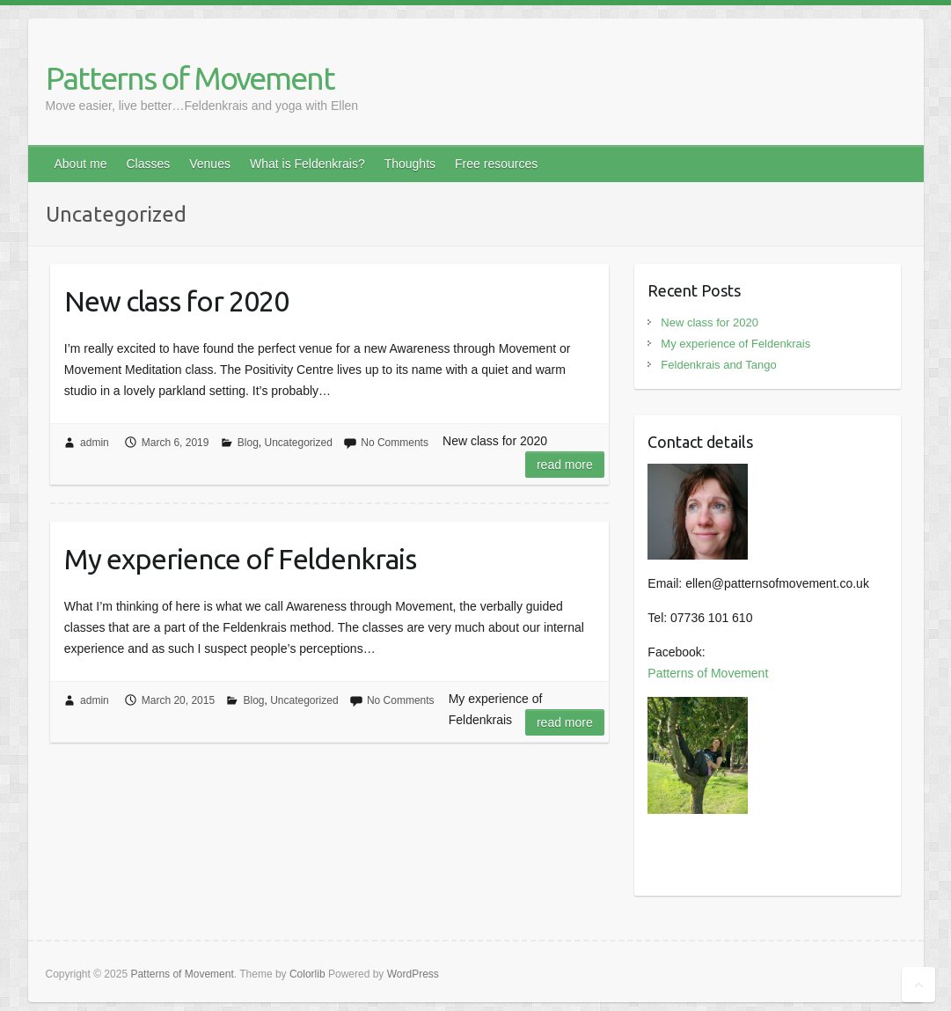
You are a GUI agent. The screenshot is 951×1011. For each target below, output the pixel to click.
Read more (565, 465)
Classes (148, 164)
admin (94, 442)
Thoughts (409, 164)
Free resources (496, 164)
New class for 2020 (176, 301)
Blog (248, 442)
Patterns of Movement (190, 78)
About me (81, 164)
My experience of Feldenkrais (240, 559)
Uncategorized (299, 442)
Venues (209, 164)
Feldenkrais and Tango (718, 364)
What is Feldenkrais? (307, 164)
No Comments (394, 442)
